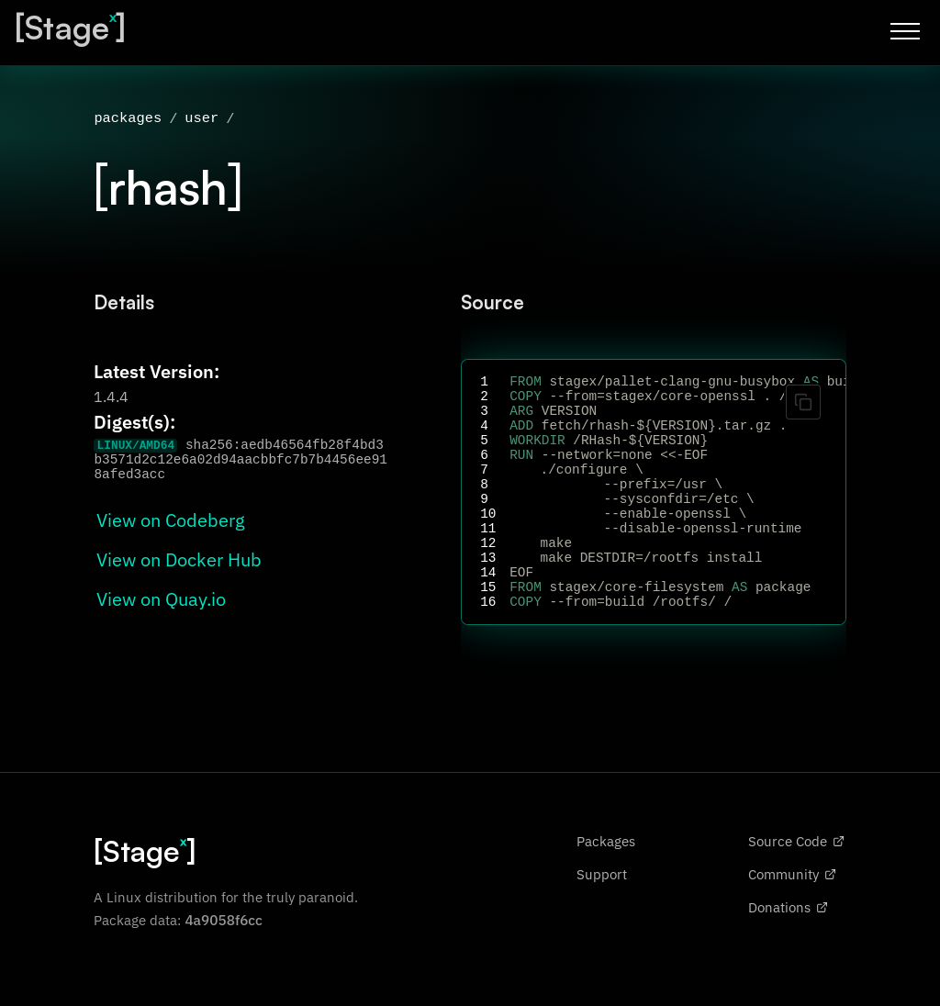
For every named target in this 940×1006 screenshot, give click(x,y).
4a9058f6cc (224, 965)
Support (601, 920)
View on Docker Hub (179, 561)
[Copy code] (803, 403)
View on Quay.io (161, 600)
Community (792, 920)
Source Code (796, 886)
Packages (605, 886)
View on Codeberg (170, 521)
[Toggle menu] (905, 31)
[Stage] (70, 27)
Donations (788, 953)
